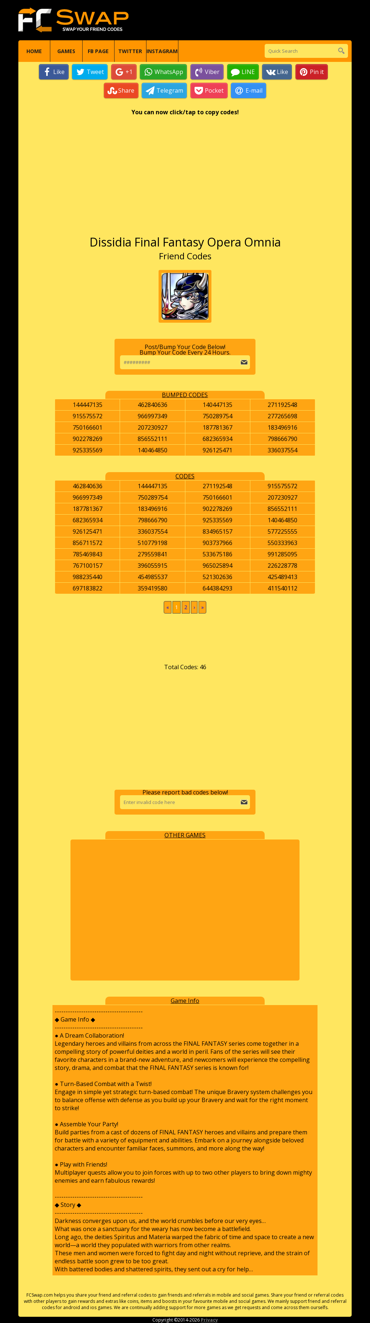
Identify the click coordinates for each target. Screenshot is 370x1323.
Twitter (130, 51)
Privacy (209, 1320)
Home (34, 51)
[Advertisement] (185, 179)
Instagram (162, 51)
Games (66, 51)
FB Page (98, 51)
